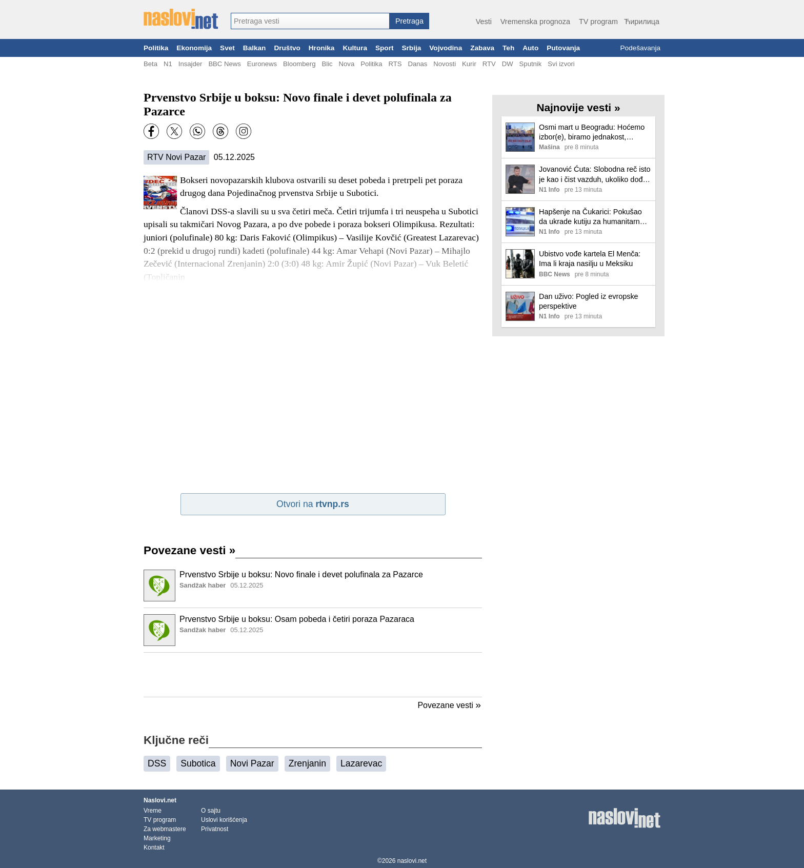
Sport (384, 48)
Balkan (254, 48)
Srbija (411, 48)
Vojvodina (445, 48)
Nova (347, 64)
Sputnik (530, 64)
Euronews (262, 64)
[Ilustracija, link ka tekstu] (159, 586)
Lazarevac (361, 763)
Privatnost (214, 829)
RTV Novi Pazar (176, 157)
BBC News (224, 64)
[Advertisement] (313, 675)
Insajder (190, 64)
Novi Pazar (252, 763)
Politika (156, 48)
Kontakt (154, 847)
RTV (489, 64)
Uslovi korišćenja (224, 819)
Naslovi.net (160, 800)
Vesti (484, 21)
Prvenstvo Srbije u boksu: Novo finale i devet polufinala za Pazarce (301, 574)
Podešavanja (640, 48)
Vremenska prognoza (535, 21)
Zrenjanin (307, 763)
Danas (417, 64)
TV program (598, 21)
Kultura (355, 48)
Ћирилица (641, 21)
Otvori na (312, 504)
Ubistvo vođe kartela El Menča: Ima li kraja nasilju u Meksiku (589, 259)
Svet (227, 48)
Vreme (153, 810)
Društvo (287, 48)
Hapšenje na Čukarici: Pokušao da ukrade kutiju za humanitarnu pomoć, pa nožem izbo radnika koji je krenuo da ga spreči (591, 217)
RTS (394, 64)
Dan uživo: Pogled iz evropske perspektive (588, 301)
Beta (150, 64)
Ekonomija (194, 48)
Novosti (444, 64)
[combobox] (310, 21)
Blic (326, 64)
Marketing (157, 838)
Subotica (197, 763)
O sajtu (210, 810)
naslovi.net (412, 860)
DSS (157, 763)
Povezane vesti (189, 550)
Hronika (322, 48)
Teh (508, 48)
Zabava (482, 48)
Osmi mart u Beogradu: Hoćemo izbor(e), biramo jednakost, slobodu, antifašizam (592, 132)
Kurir (469, 64)
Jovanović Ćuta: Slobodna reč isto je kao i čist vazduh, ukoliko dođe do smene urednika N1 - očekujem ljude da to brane (595, 174)
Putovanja (563, 48)
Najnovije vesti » (578, 107)
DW (507, 64)
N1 (168, 64)
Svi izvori (561, 64)
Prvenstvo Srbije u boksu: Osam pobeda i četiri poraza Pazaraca (296, 619)
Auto (530, 48)
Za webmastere (165, 829)
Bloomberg (299, 64)
